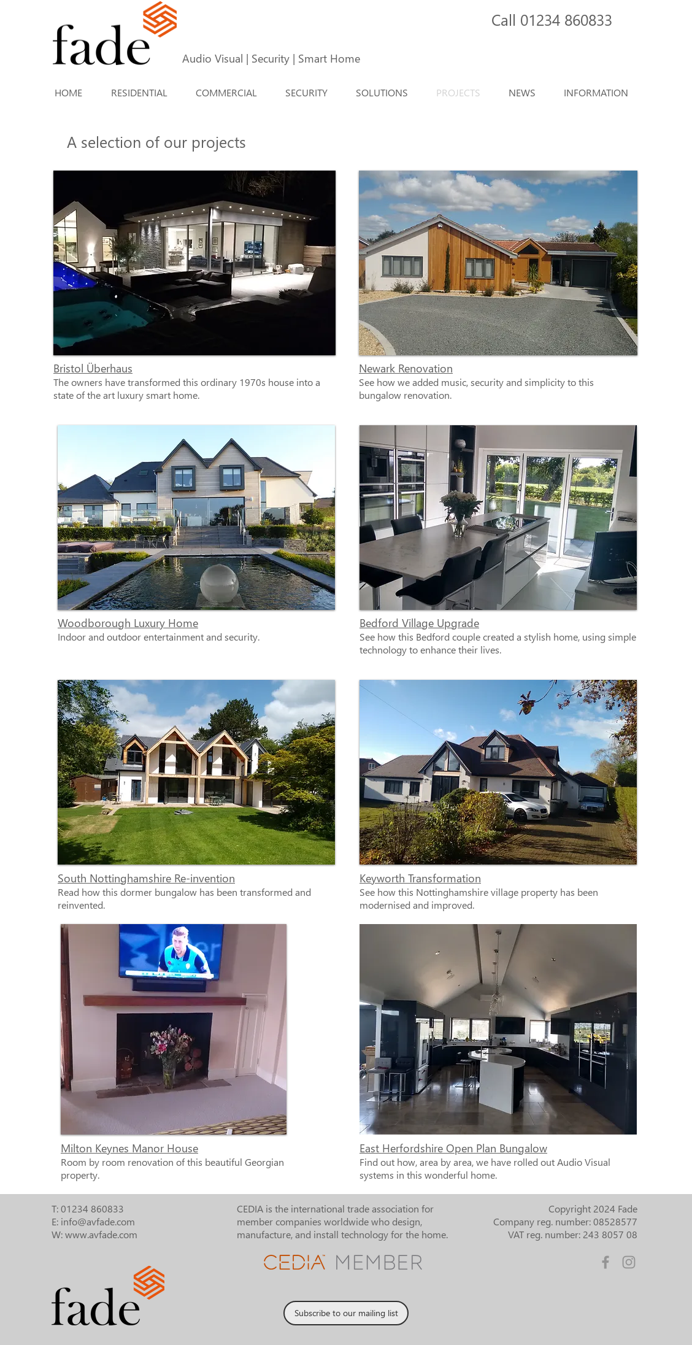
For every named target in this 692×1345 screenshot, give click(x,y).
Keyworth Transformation (420, 877)
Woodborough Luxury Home (128, 622)
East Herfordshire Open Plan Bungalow (453, 1147)
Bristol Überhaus (93, 368)
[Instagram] (628, 1262)
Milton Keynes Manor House (129, 1147)
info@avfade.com (98, 1221)
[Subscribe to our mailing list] (346, 1313)
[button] (386, 92)
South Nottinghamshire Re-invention (146, 877)
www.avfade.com (101, 1234)
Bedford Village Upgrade (419, 622)
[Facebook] (605, 1262)
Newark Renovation (406, 368)
